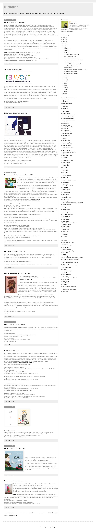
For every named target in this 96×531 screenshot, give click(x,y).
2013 (64, 41)
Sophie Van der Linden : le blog (69, 289)
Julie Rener (65, 174)
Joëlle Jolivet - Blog (66, 274)
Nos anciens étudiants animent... (15, 324)
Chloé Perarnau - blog (67, 132)
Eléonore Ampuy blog (67, 143)
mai (65, 83)
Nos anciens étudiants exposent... (15, 22)
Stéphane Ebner (66, 216)
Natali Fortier (65, 284)
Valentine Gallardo (66, 224)
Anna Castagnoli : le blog (67, 242)
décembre (66, 48)
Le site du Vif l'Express (25, 497)
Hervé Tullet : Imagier (67, 271)
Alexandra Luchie (66, 105)
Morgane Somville (66, 189)
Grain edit (64, 269)
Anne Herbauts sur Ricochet (68, 120)
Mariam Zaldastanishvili (67, 185)
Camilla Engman (66, 256)
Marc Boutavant (65, 279)
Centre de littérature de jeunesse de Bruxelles (72, 257)
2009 (64, 93)
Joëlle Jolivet (65, 272)
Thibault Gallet (65, 221)
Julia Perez (64, 169)
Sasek (63, 288)
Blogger (53, 527)
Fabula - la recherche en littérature (70, 262)
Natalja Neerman (66, 192)
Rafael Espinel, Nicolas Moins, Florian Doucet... (72, 202)
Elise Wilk (64, 138)
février (65, 89)
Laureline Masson (66, 179)
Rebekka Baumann (66, 204)
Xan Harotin (65, 233)
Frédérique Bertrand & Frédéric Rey (70, 266)
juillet (65, 79)
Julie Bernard (65, 170)
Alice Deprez (65, 108)
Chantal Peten (65, 128)
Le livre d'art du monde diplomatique (70, 277)
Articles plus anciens (52, 512)
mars (65, 87)
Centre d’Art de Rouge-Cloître (11, 52)
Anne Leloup (65, 244)
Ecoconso (49, 264)
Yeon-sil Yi (64, 236)
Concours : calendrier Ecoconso (14, 251)
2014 (64, 39)
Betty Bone (64, 254)
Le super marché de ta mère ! (68, 180)
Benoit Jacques (65, 252)
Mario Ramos (65, 282)
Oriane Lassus (65, 199)
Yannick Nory (65, 234)
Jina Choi (64, 167)
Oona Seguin (65, 196)
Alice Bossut (65, 106)
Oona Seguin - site (66, 197)
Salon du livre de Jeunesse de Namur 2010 (18, 175)
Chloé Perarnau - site (67, 133)
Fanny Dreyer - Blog (66, 150)
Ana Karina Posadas (67, 110)
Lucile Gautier (65, 184)
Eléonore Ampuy (66, 142)
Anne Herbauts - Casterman (68, 115)
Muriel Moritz (65, 191)
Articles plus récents (9, 512)
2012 (64, 43)
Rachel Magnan (65, 201)
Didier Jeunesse (53, 459)
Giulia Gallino (65, 157)
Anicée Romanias (66, 113)
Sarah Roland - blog (66, 209)
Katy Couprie (65, 276)
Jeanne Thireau (65, 165)
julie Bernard (65, 172)
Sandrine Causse (66, 206)
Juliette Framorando (66, 175)
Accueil (31, 512)
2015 (64, 37)
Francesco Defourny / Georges (69, 152)
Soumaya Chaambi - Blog (68, 214)
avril (65, 85)
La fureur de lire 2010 (11, 350)
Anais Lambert (65, 111)
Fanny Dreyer (65, 148)
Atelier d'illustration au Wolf (13, 69)
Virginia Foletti (65, 229)
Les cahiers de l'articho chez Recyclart (17, 273)
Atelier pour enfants (66, 245)
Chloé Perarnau (65, 130)
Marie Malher (65, 187)
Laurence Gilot (65, 182)
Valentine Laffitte (66, 228)
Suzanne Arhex (65, 217)
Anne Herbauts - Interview (68, 116)
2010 (64, 47)
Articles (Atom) (13, 515)
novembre (66, 50)
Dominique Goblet (66, 261)
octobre (66, 52)
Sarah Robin (65, 207)
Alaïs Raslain (65, 101)
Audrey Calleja (65, 247)
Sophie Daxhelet (66, 211)
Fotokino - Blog (65, 264)
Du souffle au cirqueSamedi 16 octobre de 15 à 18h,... (75, 69)
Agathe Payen (65, 100)
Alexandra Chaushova (67, 103)
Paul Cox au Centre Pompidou (69, 286)
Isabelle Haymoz (66, 158)
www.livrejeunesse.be (35, 199)
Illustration (10, 7)
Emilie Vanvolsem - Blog (67, 147)
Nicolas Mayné (65, 194)
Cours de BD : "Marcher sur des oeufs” (71, 259)
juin (65, 81)
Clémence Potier (66, 135)
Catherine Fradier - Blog (67, 126)
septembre (66, 76)
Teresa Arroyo (65, 219)
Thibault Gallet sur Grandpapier (69, 222)
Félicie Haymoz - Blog (67, 155)
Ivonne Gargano (66, 162)
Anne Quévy (74, 21)
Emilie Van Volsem (66, 145)
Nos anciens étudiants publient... (15, 448)
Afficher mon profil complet (67, 31)
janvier (65, 91)
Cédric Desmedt (66, 137)
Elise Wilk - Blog (66, 140)
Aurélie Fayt (65, 121)
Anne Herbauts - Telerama (68, 118)
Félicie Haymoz (65, 153)
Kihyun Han (65, 177)
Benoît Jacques (15, 239)
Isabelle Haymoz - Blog (67, 160)
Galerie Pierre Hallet (66, 267)
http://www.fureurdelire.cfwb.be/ (26, 362)
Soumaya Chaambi (66, 212)
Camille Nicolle (65, 123)
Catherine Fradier (66, 125)
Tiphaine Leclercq (66, 226)
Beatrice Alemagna (66, 249)
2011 (64, 45)
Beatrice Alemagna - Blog (68, 250)
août (65, 77)
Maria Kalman (65, 281)
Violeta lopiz (65, 291)
